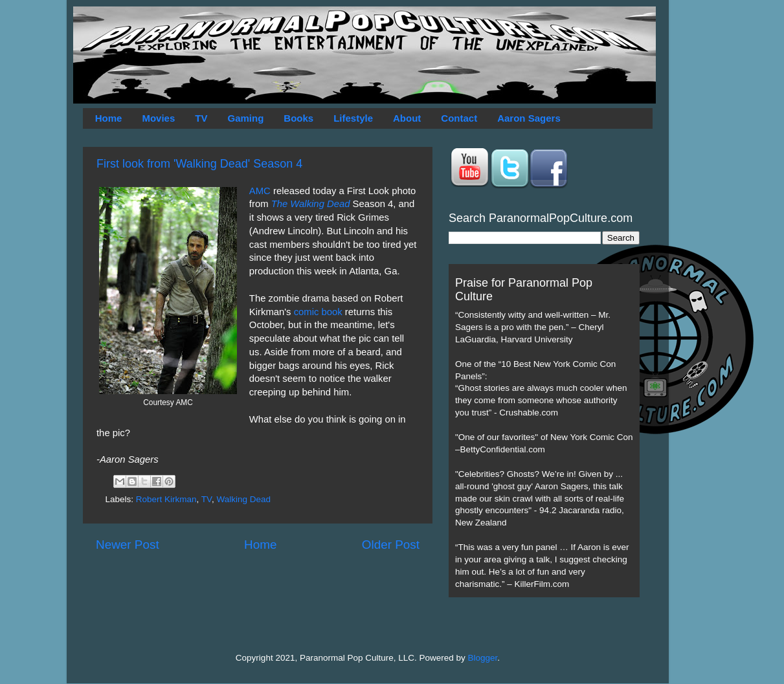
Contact (459, 118)
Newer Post (127, 544)
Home (108, 118)
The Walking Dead (310, 204)
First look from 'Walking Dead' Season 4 (199, 163)
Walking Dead (243, 499)
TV (201, 118)
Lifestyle (353, 118)
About (407, 118)
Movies (158, 118)
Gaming (245, 118)
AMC (260, 191)
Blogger (483, 658)
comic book (318, 312)
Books (298, 118)
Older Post (391, 544)
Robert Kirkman (166, 499)
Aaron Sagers (529, 118)
